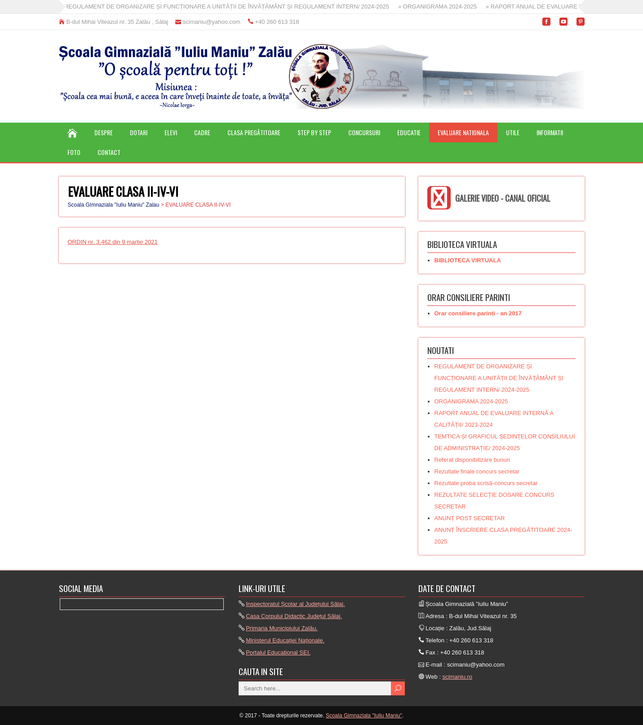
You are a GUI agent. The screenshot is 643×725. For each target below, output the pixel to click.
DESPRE (103, 132)
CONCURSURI (364, 132)
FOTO (73, 152)
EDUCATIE (409, 132)
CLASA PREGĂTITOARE (253, 132)
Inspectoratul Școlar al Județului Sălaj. (295, 604)
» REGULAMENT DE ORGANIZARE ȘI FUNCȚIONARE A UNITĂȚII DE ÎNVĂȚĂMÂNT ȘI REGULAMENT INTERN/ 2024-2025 (230, 6)
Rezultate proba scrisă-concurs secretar (486, 483)
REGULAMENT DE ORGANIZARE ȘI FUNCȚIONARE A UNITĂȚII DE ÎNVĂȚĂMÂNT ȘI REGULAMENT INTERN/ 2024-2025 (499, 378)
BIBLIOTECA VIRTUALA (468, 260)
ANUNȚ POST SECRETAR (470, 518)
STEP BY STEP (314, 132)
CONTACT (109, 152)
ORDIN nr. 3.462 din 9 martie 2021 (113, 242)
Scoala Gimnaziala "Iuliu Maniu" (364, 715)
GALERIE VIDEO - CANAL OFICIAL (502, 198)
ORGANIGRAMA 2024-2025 (471, 401)
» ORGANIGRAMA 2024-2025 (443, 6)
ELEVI (170, 132)
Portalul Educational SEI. (278, 652)
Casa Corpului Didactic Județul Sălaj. (294, 616)
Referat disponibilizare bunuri (472, 459)
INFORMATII (550, 132)
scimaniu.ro (457, 676)
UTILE (512, 132)
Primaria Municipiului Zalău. (282, 628)
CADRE (202, 132)
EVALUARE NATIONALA (463, 132)
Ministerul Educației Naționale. (285, 640)
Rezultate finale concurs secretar (477, 471)
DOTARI (138, 132)
